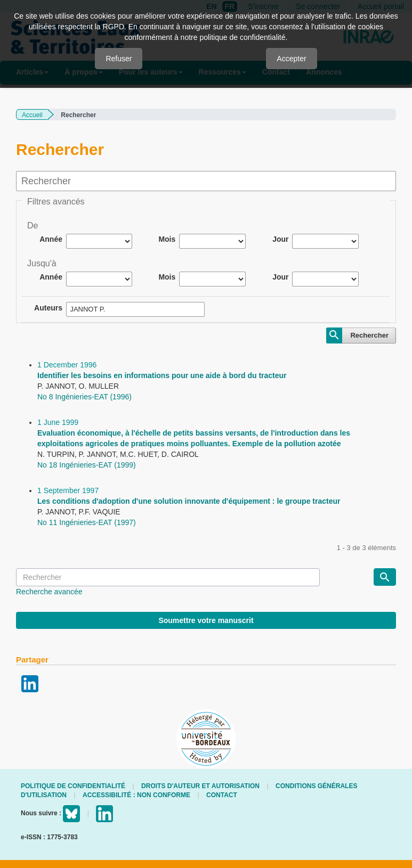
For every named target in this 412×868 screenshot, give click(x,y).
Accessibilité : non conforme (136, 795)
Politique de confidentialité (73, 786)
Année (50, 239)
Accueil (32, 115)
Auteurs (48, 308)
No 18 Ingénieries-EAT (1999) (86, 465)
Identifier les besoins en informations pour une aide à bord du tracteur (162, 375)
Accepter (291, 58)
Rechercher (369, 335)
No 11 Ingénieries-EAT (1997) (86, 522)
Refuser (119, 58)
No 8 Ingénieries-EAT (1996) (84, 396)
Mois (166, 239)
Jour (280, 239)
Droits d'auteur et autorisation (200, 786)
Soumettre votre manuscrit (205, 620)
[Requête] (168, 577)
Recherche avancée (49, 591)
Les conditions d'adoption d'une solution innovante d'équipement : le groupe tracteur (188, 501)
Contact (221, 795)
